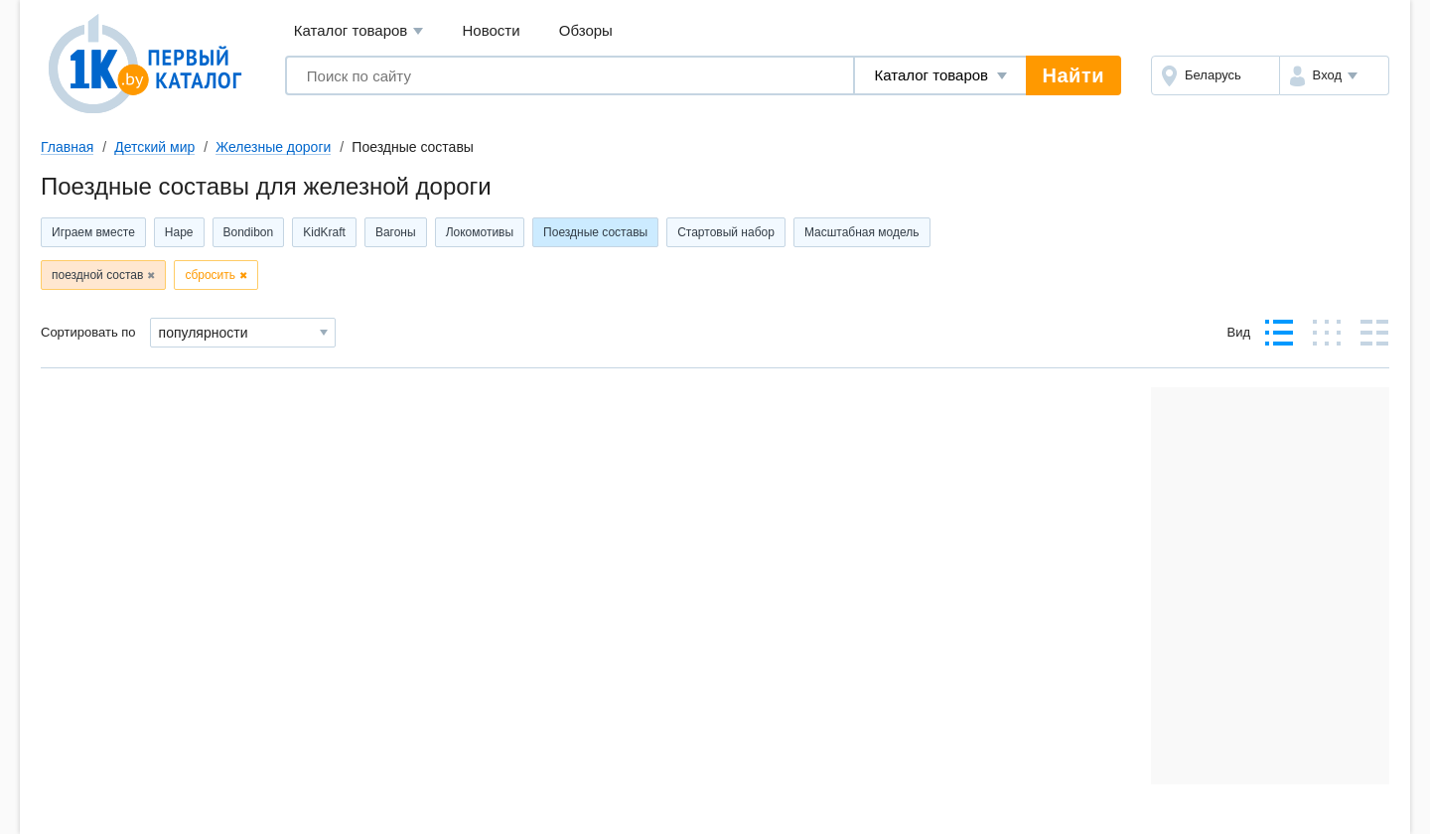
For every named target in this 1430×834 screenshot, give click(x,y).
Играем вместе (93, 232)
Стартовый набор (726, 232)
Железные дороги (273, 147)
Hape (179, 232)
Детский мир (154, 147)
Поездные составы (595, 232)
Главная (67, 147)
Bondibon (248, 232)
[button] (1334, 75)
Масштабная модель (862, 232)
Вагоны (395, 232)
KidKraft (324, 232)
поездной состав (97, 275)
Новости (491, 30)
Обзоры (586, 30)
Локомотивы (479, 232)
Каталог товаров (359, 31)
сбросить (210, 275)
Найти (1073, 75)
